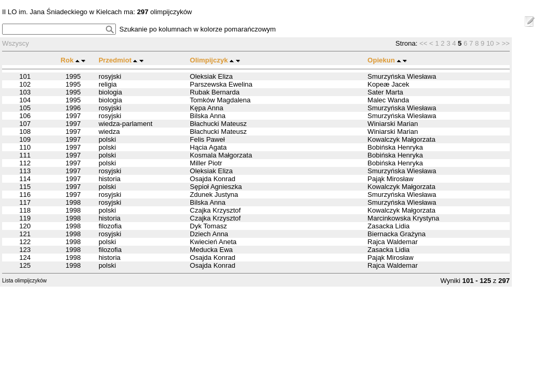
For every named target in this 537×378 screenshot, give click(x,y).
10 (489, 43)
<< (423, 43)
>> (506, 43)
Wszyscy (15, 43)
